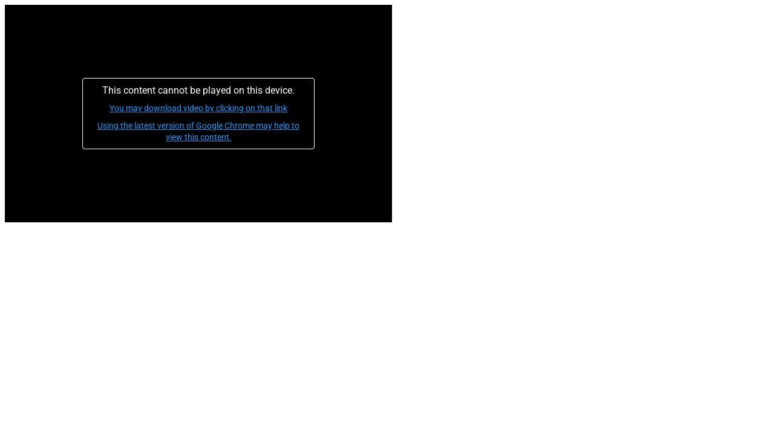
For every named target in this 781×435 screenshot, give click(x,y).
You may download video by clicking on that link (198, 108)
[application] (198, 113)
